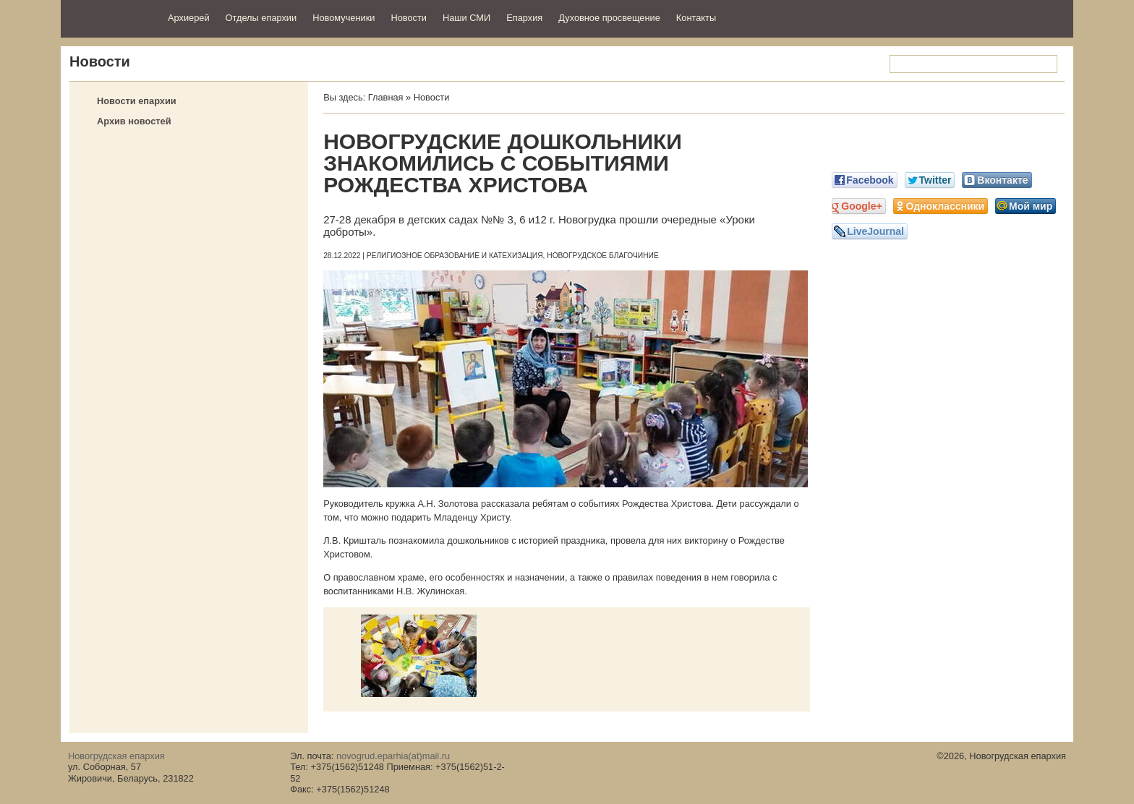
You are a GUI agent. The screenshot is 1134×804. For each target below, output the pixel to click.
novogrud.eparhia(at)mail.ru (393, 755)
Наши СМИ (466, 17)
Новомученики (343, 17)
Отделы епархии (261, 17)
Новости (409, 17)
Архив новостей (134, 121)
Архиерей (189, 17)
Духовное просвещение (609, 17)
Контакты (696, 17)
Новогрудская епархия (109, 17)
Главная (386, 97)
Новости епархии (136, 100)
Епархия (524, 17)
